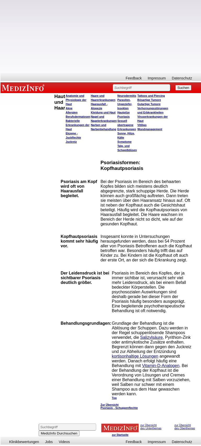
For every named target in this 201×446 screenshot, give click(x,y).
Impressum (157, 78)
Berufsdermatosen (78, 116)
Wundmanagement (149, 129)
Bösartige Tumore (149, 99)
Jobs (49, 442)
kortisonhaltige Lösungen (135, 356)
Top (114, 397)
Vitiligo (141, 125)
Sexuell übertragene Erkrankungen (126, 125)
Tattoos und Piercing (151, 95)
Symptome (124, 141)
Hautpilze (123, 112)
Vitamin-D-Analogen (160, 365)
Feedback (134, 78)
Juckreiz (71, 141)
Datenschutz (182, 78)
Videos (64, 442)
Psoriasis (123, 116)
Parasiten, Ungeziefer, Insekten (124, 104)
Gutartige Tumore (148, 104)
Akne (69, 108)
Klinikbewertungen (24, 442)
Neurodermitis (126, 95)
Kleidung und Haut (103, 112)
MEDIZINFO (24, 87)
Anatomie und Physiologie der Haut (76, 100)
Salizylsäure (151, 337)
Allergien (72, 112)
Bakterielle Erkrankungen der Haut (77, 125)
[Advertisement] (101, 36)
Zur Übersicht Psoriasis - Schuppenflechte (119, 406)
